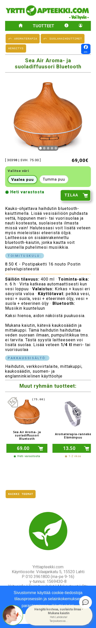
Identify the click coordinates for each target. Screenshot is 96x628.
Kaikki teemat (20, 494)
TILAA (71, 196)
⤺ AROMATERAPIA (22, 38)
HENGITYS (16, 49)
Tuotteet (43, 25)
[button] (58, 615)
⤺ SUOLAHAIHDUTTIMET (62, 38)
